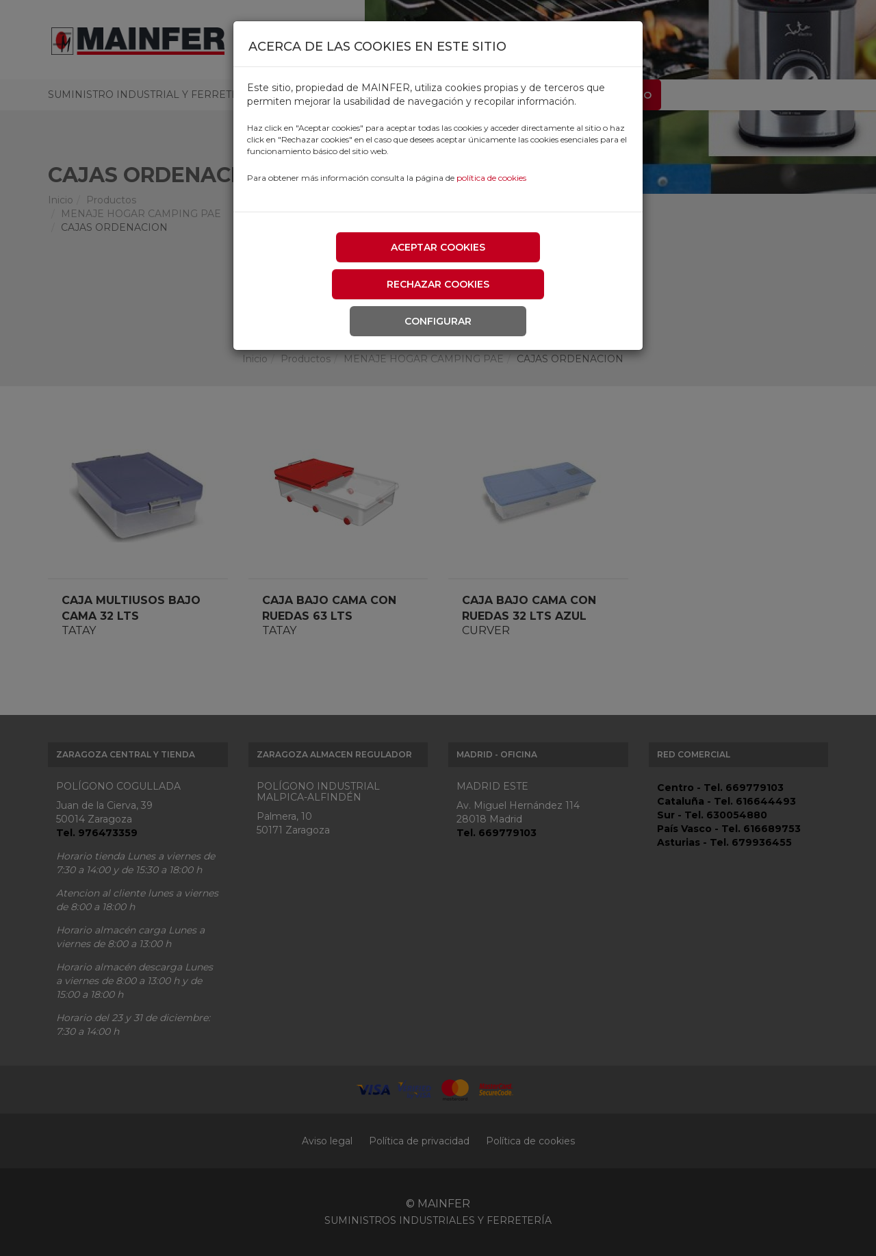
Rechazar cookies (438, 284)
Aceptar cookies (438, 247)
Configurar (438, 321)
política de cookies (491, 178)
